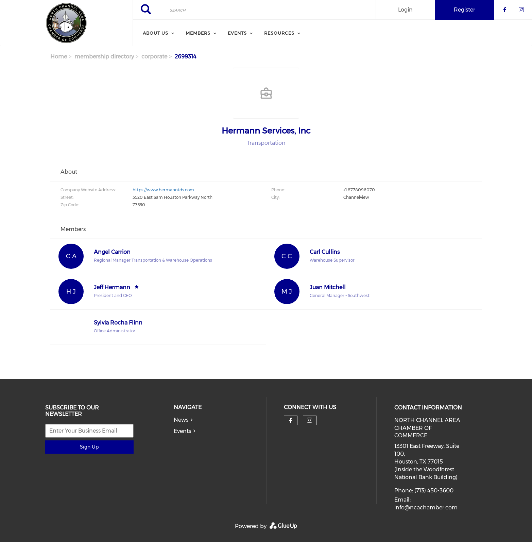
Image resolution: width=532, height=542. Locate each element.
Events (182, 431)
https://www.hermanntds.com (163, 189)
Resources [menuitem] (279, 33)
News (181, 420)
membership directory (104, 56)
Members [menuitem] (198, 33)
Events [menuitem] (237, 33)
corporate (154, 56)
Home (58, 56)
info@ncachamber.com (426, 507)
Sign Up (89, 447)
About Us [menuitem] (155, 33)
